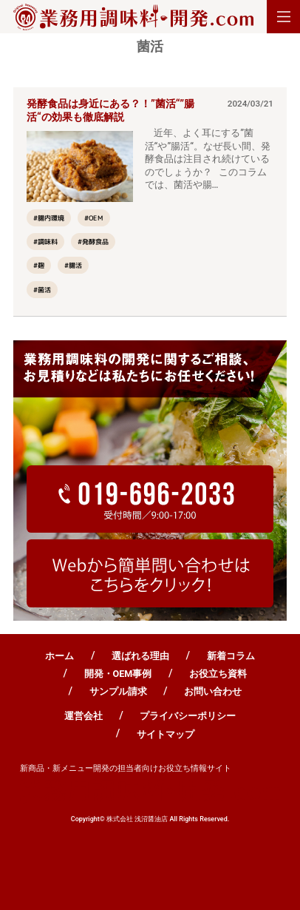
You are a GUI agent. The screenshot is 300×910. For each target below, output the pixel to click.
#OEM (93, 218)
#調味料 (45, 241)
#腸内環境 (48, 218)
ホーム (59, 655)
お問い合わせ (213, 691)
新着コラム (231, 655)
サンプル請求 (118, 691)
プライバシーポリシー (188, 715)
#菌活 (42, 289)
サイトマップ (165, 734)
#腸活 (73, 266)
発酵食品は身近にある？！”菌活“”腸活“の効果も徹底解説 (110, 110)
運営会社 (83, 715)
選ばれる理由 (140, 655)
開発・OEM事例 (118, 673)
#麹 (38, 266)
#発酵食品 (93, 241)
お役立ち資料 (218, 673)
